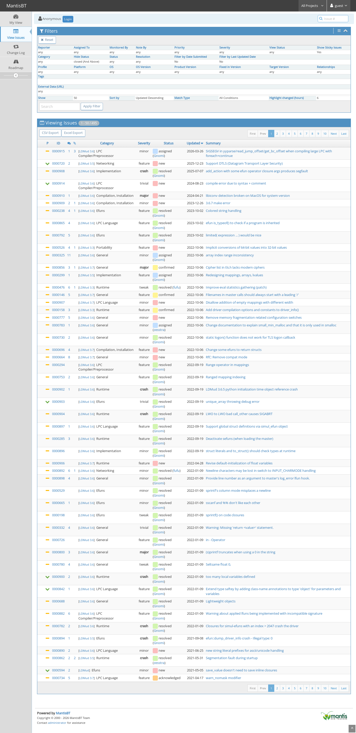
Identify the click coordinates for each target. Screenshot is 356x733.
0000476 (58, 287)
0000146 (58, 294)
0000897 (58, 426)
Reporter (44, 47)
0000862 (58, 658)
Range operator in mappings (227, 364)
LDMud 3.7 (86, 267)
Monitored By (119, 47)
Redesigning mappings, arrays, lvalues (234, 275)
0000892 (58, 470)
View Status (277, 47)
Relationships (326, 67)
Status (114, 57)
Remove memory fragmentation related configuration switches (254, 317)
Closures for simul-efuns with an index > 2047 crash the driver (252, 626)
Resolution (143, 57)
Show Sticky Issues (329, 47)
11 (69, 255)
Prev (263, 133)
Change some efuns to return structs (234, 349)
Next (334, 133)
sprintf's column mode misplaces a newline (238, 490)
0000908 (58, 171)
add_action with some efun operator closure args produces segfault (257, 171)
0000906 (58, 463)
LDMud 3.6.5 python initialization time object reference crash (252, 389)
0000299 (58, 275)
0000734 (58, 677)
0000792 (58, 235)
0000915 (58, 151)
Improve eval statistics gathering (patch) (236, 287)
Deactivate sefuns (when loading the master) (239, 438)
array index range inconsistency (230, 255)
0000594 (58, 670)
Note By (141, 47)
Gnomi (159, 155)
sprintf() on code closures (225, 515)
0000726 (58, 539)
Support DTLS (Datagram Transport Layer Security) (244, 163)
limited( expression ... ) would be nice (233, 235)
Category (44, 57)
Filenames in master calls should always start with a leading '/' (252, 294)
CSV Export (50, 132)
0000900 (58, 576)
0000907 (58, 302)
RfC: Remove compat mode (226, 357)
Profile (42, 67)
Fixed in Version (230, 67)
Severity (224, 47)
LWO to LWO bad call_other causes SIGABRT (239, 413)
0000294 (58, 364)
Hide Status (81, 57)
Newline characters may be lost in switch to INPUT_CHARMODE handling (261, 470)
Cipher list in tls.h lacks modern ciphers (235, 267)
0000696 (58, 349)
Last (344, 133)
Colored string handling (223, 210)
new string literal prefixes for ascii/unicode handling (245, 650)
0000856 (58, 267)
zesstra (159, 329)
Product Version (185, 67)
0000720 (58, 163)
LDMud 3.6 (86, 151)
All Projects (313, 5)
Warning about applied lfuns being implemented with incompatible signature (264, 613)
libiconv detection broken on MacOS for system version (248, 195)
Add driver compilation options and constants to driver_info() (252, 309)
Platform (80, 67)
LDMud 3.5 (86, 163)
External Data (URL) (51, 86)
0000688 (58, 601)
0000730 (58, 337)
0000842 (58, 589)
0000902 (58, 389)
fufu (176, 287)
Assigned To (82, 47)
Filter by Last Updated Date (237, 57)
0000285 (58, 438)
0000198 (58, 515)
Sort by (114, 98)
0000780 (58, 564)
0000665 (58, 502)
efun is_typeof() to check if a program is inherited (243, 223)
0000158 (58, 309)
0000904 (58, 413)
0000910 (58, 195)
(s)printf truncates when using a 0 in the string (240, 552)
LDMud (84, 670)
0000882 (58, 613)
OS (111, 67)
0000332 (58, 527)
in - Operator (215, 539)
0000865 (58, 223)
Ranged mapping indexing (225, 377)
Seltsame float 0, (218, 564)
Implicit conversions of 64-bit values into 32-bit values (246, 247)
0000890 (58, 650)
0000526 (58, 247)
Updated (193, 143)
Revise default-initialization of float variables (239, 463)
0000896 (58, 451)
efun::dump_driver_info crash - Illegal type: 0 (239, 638)
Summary (213, 143)
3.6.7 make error (218, 203)
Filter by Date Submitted (190, 57)
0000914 (58, 183)
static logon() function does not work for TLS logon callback (250, 337)
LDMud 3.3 (86, 247)
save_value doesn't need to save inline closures (241, 670)
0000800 (58, 552)
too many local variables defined (230, 576)
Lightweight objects (220, 601)
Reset (47, 39)
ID (58, 143)
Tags (41, 76)
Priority (179, 47)
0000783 (58, 325)
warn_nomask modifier (223, 677)
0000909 (58, 203)
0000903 (58, 401)
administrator (57, 723)
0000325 (58, 255)
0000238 (58, 210)
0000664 (58, 357)
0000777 (58, 317)
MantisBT (63, 713)
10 (324, 133)
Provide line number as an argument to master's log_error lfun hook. (258, 478)
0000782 (58, 626)
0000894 (58, 638)
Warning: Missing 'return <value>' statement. (240, 527)
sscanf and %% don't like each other (233, 502)
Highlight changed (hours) (286, 98)
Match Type (182, 98)
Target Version (279, 67)
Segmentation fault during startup (232, 658)
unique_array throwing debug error (232, 401)
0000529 (58, 490)
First (253, 133)
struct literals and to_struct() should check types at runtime (250, 451)
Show (41, 98)
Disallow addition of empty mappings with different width (249, 302)
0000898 (58, 478)
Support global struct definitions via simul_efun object (247, 426)
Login (68, 19)
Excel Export (73, 132)
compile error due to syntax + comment (236, 183)
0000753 (58, 377)
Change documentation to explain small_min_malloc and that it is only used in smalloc (271, 325)
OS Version (143, 67)
